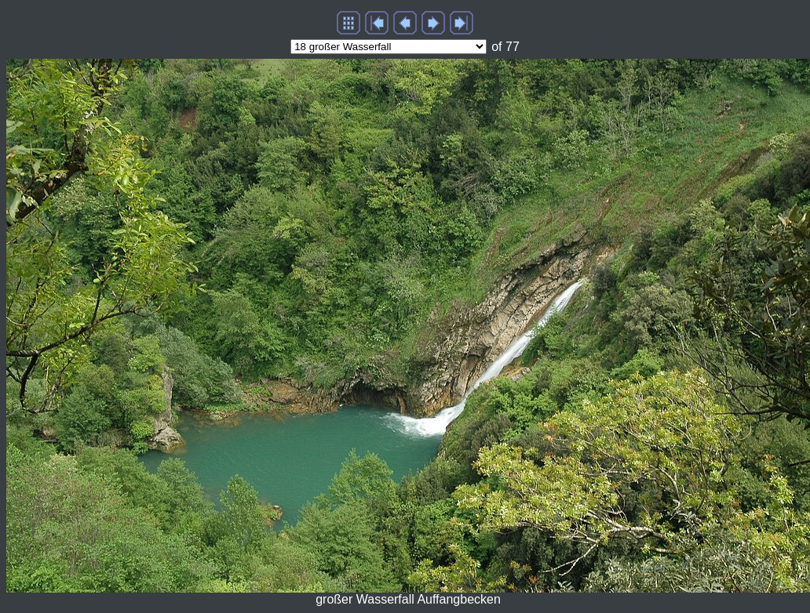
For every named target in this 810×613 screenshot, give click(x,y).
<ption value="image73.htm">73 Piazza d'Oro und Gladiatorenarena (388, 46)
